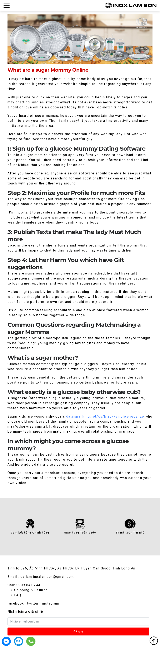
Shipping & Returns (31, 590)
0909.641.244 (28, 585)
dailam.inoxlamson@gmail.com (47, 577)
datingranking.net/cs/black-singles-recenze (105, 416)
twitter (33, 603)
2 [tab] (73, 59)
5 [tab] (93, 59)
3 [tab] (80, 59)
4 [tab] (87, 59)
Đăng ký (78, 631)
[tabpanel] (80, 39)
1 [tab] (66, 59)
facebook (16, 603)
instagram (50, 603)
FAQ (17, 595)
